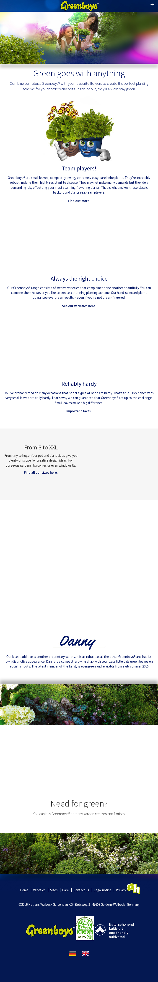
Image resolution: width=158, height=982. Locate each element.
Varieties (39, 890)
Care (65, 890)
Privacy (121, 890)
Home (24, 890)
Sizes (54, 890)
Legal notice (102, 890)
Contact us (81, 890)
